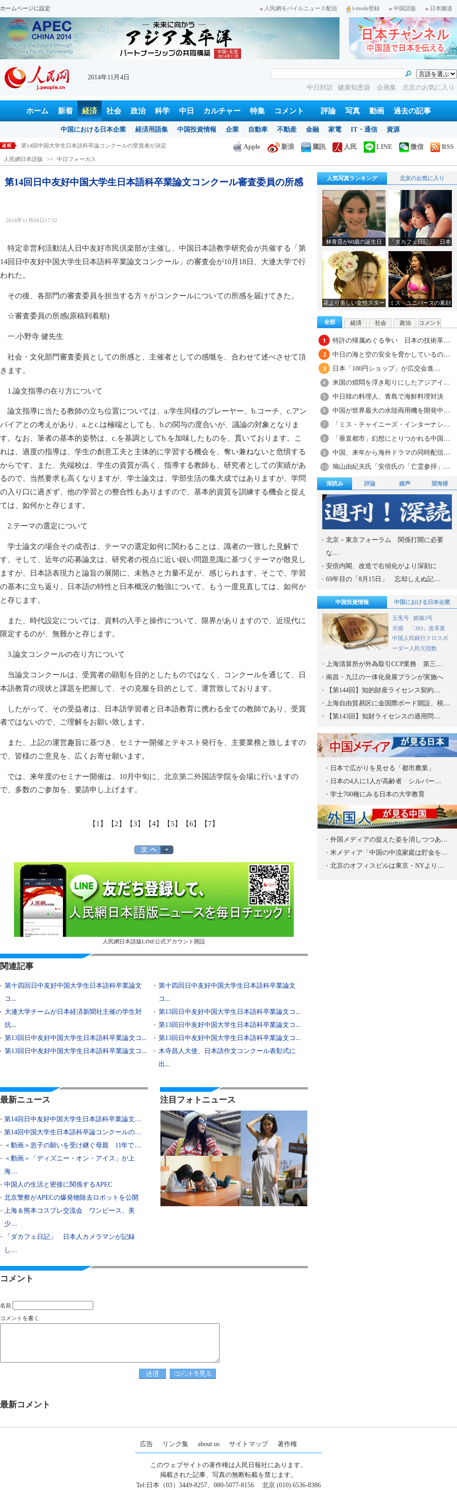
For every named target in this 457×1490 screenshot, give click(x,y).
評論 (328, 111)
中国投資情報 (196, 129)
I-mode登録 (363, 8)
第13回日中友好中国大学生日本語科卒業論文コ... (230, 1011)
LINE (378, 146)
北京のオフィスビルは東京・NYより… (387, 865)
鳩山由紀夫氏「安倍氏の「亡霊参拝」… (391, 466)
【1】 (98, 824)
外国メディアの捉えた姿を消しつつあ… (389, 839)
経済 (89, 111)
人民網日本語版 (23, 159)
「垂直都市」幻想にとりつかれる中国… (391, 438)
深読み (334, 483)
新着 (65, 111)
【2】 (116, 824)
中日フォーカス (76, 159)
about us (209, 1444)
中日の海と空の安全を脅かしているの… (391, 354)
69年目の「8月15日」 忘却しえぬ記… (383, 579)
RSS (442, 146)
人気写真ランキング (352, 178)
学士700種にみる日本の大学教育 (377, 794)
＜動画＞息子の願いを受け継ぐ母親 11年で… (72, 1145)
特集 (257, 111)
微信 (411, 146)
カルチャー (222, 111)
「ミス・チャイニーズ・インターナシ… (391, 424)
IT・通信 (364, 129)
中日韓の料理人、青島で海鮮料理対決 (387, 396)
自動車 (258, 129)
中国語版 (402, 8)
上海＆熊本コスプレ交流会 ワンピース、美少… (69, 1217)
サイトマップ (248, 1444)
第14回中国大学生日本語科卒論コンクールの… (72, 1132)
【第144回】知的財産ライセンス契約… (383, 690)
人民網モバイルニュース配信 (298, 8)
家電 (334, 129)
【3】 (135, 824)
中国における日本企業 (93, 129)
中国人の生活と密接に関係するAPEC (58, 1184)
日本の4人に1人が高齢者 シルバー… (385, 781)
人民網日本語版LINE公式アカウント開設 (154, 903)
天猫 (398, 628)
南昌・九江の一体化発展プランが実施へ (384, 677)
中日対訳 (320, 87)
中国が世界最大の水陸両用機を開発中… (391, 410)
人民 (344, 146)
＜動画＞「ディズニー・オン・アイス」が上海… (69, 1165)
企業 (232, 129)
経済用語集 (151, 129)
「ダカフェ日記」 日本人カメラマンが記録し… (69, 1243)
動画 (376, 111)
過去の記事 (412, 111)
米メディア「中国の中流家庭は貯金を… (389, 852)
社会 (113, 111)
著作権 (287, 1444)
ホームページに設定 (25, 8)
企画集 (387, 87)
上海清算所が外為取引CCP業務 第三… (384, 664)
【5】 (172, 824)
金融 (312, 129)
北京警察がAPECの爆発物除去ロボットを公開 (71, 1197)
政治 (138, 111)
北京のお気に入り (428, 87)
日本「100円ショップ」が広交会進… (386, 368)
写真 (352, 111)
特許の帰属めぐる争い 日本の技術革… (391, 340)
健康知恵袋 (355, 87)
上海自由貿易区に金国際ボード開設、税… (388, 703)
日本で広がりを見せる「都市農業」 (382, 768)
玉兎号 (400, 618)
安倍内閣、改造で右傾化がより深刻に (381, 565)
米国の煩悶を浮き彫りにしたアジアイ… (391, 382)
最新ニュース (25, 1099)
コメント (289, 111)
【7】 (210, 824)
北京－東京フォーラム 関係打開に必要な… (384, 546)
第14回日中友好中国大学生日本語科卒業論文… (72, 1119)
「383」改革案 (427, 628)
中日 (186, 111)
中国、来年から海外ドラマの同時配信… (391, 452)
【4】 (154, 824)
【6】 (191, 824)
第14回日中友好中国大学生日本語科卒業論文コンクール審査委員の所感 (110, 145)
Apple (246, 146)
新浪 (280, 146)
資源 (393, 129)
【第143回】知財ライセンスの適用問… (383, 716)
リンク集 (175, 1444)
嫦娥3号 (423, 618)
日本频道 (438, 8)
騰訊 (313, 146)
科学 (162, 111)
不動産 (287, 129)
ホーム (37, 111)
